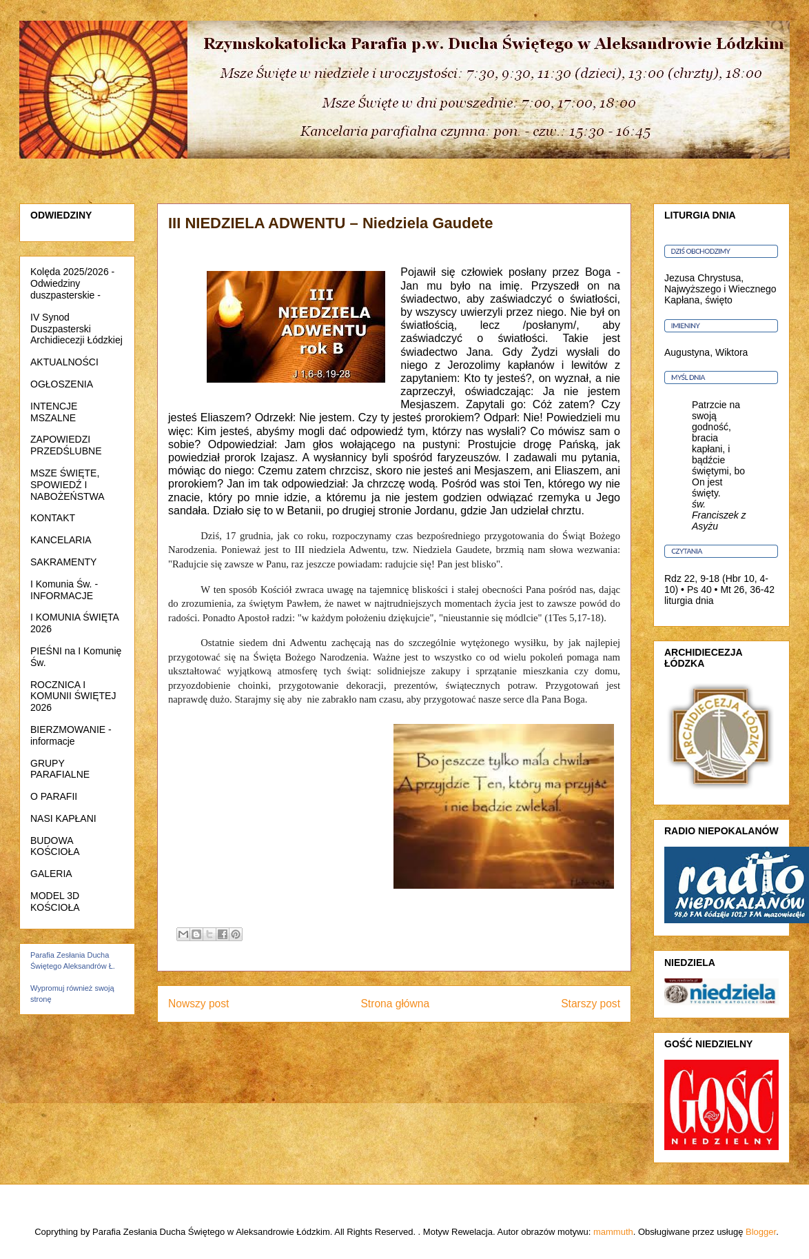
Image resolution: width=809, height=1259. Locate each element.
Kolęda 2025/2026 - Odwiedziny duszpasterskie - (72, 283)
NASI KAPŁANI (63, 818)
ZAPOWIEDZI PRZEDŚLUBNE (65, 445)
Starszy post (590, 1003)
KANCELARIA (61, 539)
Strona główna (394, 1003)
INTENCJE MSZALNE (53, 412)
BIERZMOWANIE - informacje (71, 735)
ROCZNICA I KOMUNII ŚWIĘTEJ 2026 (73, 696)
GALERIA (51, 873)
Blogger (761, 1232)
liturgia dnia (689, 600)
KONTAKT (52, 517)
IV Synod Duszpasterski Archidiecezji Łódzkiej (76, 329)
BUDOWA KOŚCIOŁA (55, 846)
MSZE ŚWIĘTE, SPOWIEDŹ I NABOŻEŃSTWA (67, 484)
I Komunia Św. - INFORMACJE (64, 589)
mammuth (613, 1232)
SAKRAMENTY (63, 561)
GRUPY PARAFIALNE (60, 769)
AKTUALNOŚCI (64, 361)
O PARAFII (53, 796)
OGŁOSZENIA (61, 384)
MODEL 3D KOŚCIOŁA (55, 901)
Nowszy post (198, 1003)
